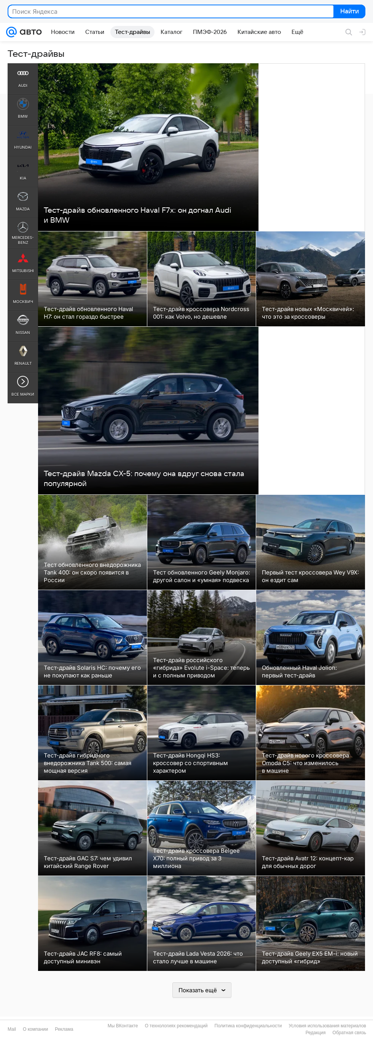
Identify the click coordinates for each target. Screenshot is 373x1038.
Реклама (64, 1029)
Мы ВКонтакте (123, 1025)
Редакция (316, 1032)
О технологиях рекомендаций (176, 1025)
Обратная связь (349, 1032)
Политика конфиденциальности (248, 1025)
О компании (35, 1029)
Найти (349, 11)
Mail (12, 1029)
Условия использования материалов (327, 1025)
